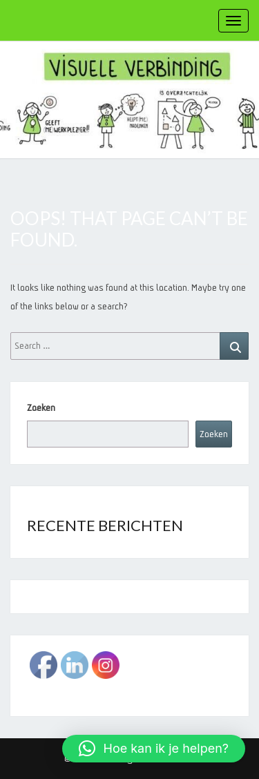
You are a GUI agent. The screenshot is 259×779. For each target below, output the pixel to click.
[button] (153, 748)
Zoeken (41, 407)
